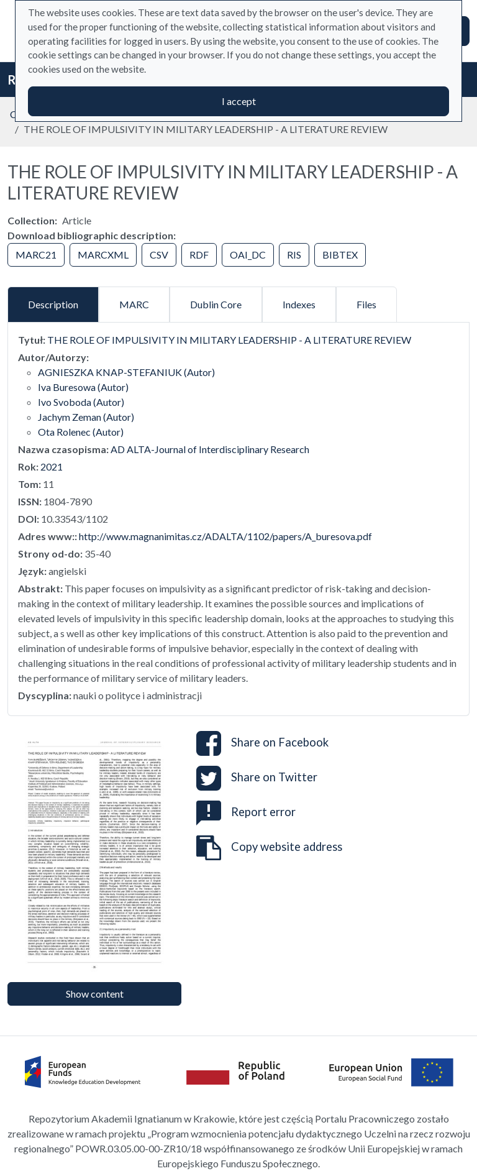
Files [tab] (366, 304)
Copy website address (269, 847)
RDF (199, 254)
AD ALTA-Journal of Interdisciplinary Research (210, 449)
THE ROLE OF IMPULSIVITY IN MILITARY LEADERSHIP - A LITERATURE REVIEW (229, 340)
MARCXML (103, 254)
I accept (239, 101)
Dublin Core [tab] (216, 304)
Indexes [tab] (299, 304)
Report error (246, 812)
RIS (294, 254)
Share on (262, 743)
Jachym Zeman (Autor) (86, 417)
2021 (51, 466)
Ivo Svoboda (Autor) (81, 402)
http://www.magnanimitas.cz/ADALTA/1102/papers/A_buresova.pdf (225, 536)
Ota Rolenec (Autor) (81, 432)
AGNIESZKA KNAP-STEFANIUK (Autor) (126, 372)
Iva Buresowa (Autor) (83, 387)
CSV (159, 254)
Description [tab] (53, 304)
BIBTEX (340, 254)
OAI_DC (248, 254)
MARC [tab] (134, 304)
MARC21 (36, 254)
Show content (95, 993)
